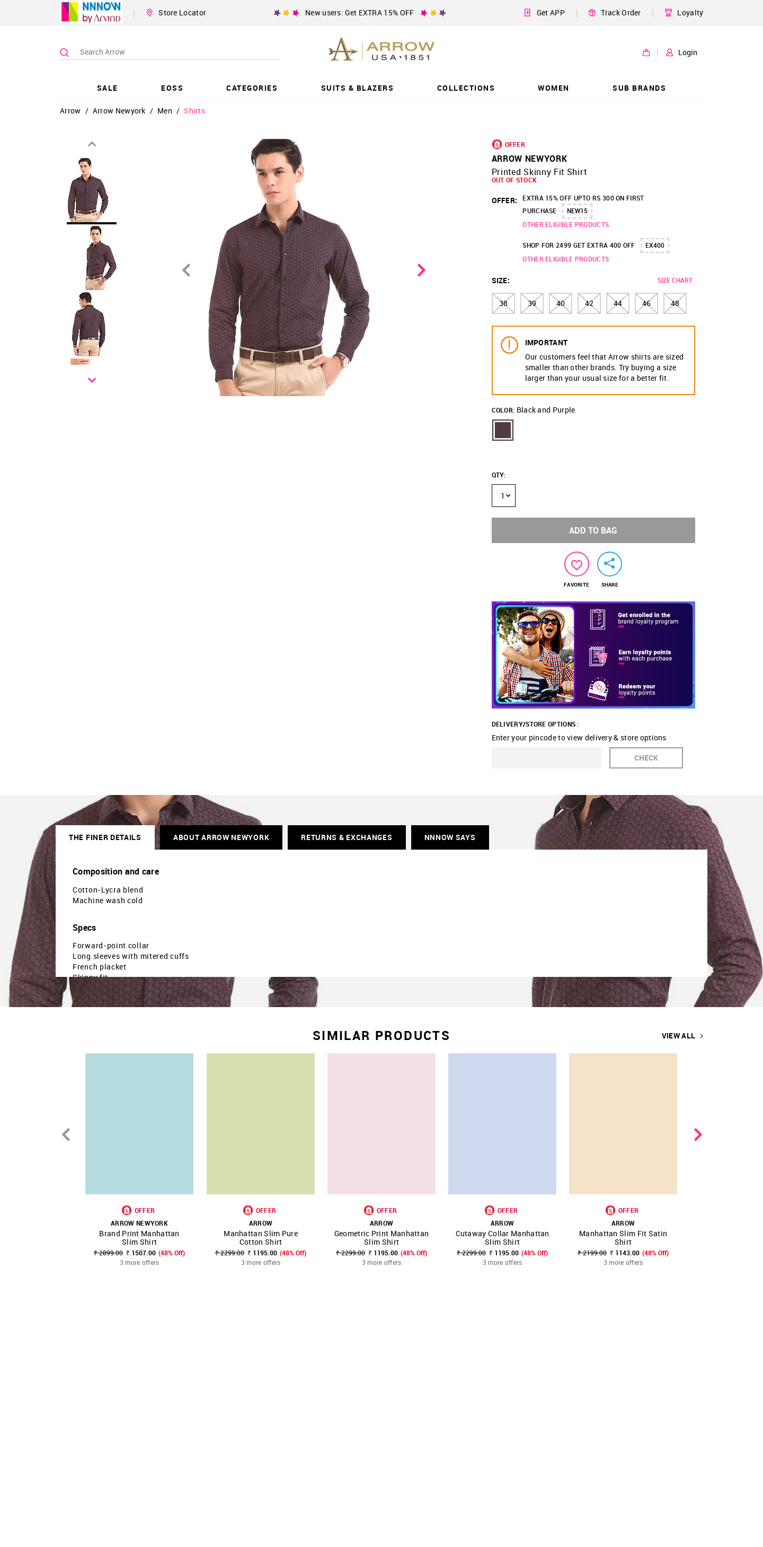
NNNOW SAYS (450, 837)
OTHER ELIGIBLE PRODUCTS (565, 224)
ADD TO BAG (593, 530)
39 (532, 303)
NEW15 (577, 210)
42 (589, 303)
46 (646, 303)
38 (503, 303)
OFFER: (505, 200)
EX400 (654, 245)
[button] (502, 430)
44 (618, 303)
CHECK (646, 758)
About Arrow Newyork (221, 837)
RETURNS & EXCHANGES (346, 837)
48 (675, 303)
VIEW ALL (683, 1036)
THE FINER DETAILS (105, 837)
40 (560, 303)
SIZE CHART (675, 280)
